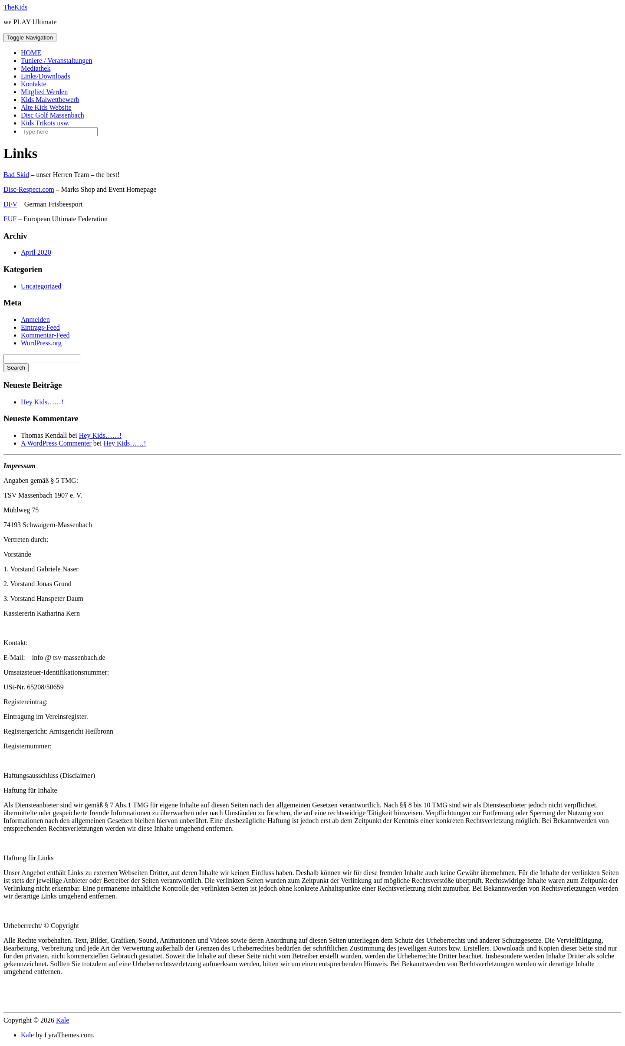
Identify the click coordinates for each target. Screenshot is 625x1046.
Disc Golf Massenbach (52, 115)
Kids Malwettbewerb (50, 99)
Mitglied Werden (44, 91)
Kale (62, 1020)
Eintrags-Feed (40, 327)
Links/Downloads (45, 76)
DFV (10, 204)
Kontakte (33, 84)
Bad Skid (16, 174)
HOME (31, 52)
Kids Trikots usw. (45, 123)
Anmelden (35, 319)
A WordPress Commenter (56, 443)
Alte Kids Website (46, 107)
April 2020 (36, 252)
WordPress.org (41, 343)
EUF (9, 219)
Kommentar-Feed (45, 335)
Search (16, 367)
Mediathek (35, 68)
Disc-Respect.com (28, 189)
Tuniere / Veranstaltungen (56, 60)
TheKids (15, 7)
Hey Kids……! (42, 402)
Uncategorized (41, 286)
